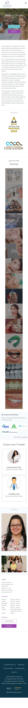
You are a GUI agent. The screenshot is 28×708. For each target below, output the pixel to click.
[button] (26, 3)
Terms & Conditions (8, 668)
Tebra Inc (14, 664)
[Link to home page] (9, 4)
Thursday (12, 605)
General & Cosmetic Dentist (14, 469)
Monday (12, 599)
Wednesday (12, 603)
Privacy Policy (21, 664)
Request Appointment (14, 31)
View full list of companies (20, 437)
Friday (12, 607)
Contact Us (14, 672)
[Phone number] (8, 621)
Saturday (12, 609)
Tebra (20, 692)
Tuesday (12, 601)
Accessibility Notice (20, 668)
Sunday (12, 613)
